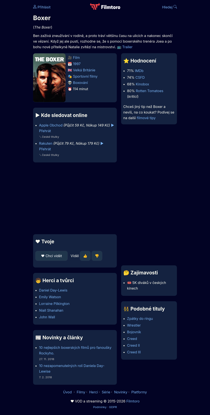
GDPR (113, 407)
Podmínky (99, 407)
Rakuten (45, 143)
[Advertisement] (73, 198)
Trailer (127, 47)
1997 (77, 64)
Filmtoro (132, 401)
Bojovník (134, 332)
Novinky (120, 392)
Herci (93, 392)
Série (106, 392)
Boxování (80, 82)
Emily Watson (50, 297)
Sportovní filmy (85, 76)
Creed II (133, 345)
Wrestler (134, 325)
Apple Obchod (51, 125)
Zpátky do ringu (140, 318)
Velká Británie (84, 70)
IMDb (139, 71)
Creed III (134, 352)
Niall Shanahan (51, 310)
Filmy (81, 392)
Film (76, 57)
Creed (132, 338)
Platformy (139, 392)
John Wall (47, 317)
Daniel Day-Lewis (53, 290)
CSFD (140, 77)
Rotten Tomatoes (149, 91)
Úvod (68, 392)
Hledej (169, 7)
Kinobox (142, 84)
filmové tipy (146, 118)
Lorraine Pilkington (54, 303)
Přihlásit (42, 7)
